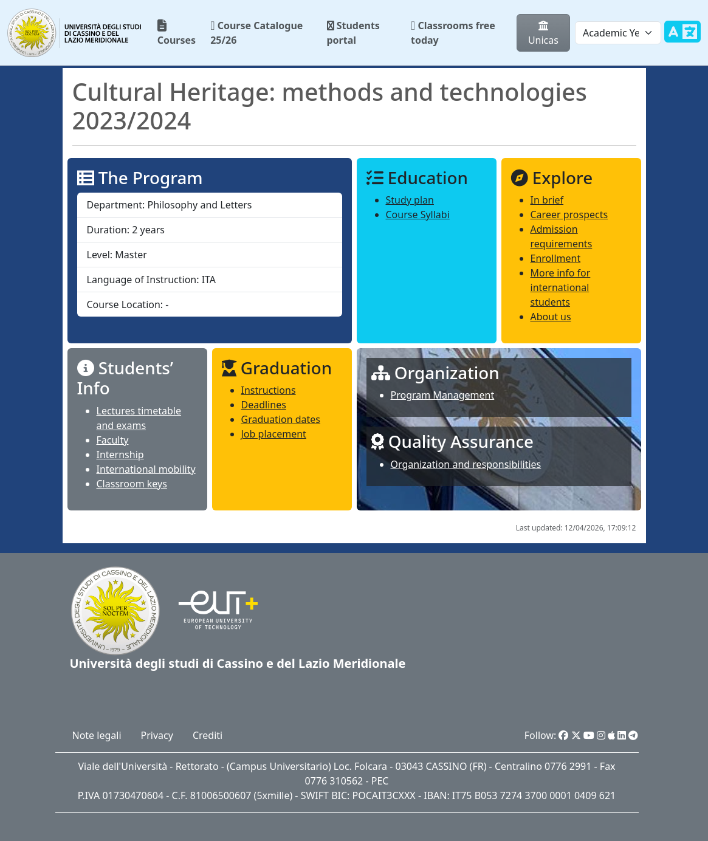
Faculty (113, 440)
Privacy (157, 735)
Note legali (97, 735)
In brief (547, 200)
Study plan (410, 200)
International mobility (146, 469)
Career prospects (569, 214)
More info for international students (561, 287)
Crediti (207, 735)
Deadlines (263, 404)
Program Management (443, 395)
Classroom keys (132, 483)
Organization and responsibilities (466, 464)
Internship (120, 454)
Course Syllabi (418, 214)
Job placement (273, 434)
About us (551, 316)
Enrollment (556, 258)
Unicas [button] (543, 34)
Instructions (268, 390)
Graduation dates (281, 419)
